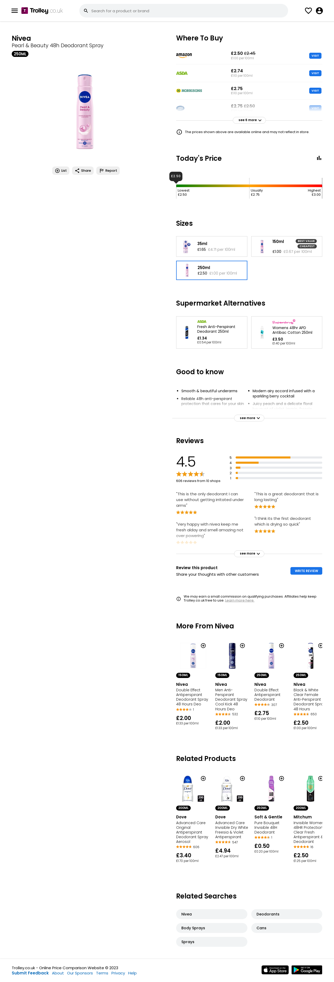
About (58, 973)
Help (132, 973)
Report (108, 170)
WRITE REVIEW (306, 571)
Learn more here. (239, 600)
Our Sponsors (80, 973)
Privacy (118, 973)
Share (83, 170)
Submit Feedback (30, 973)
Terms (102, 973)
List (61, 170)
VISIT (315, 55)
